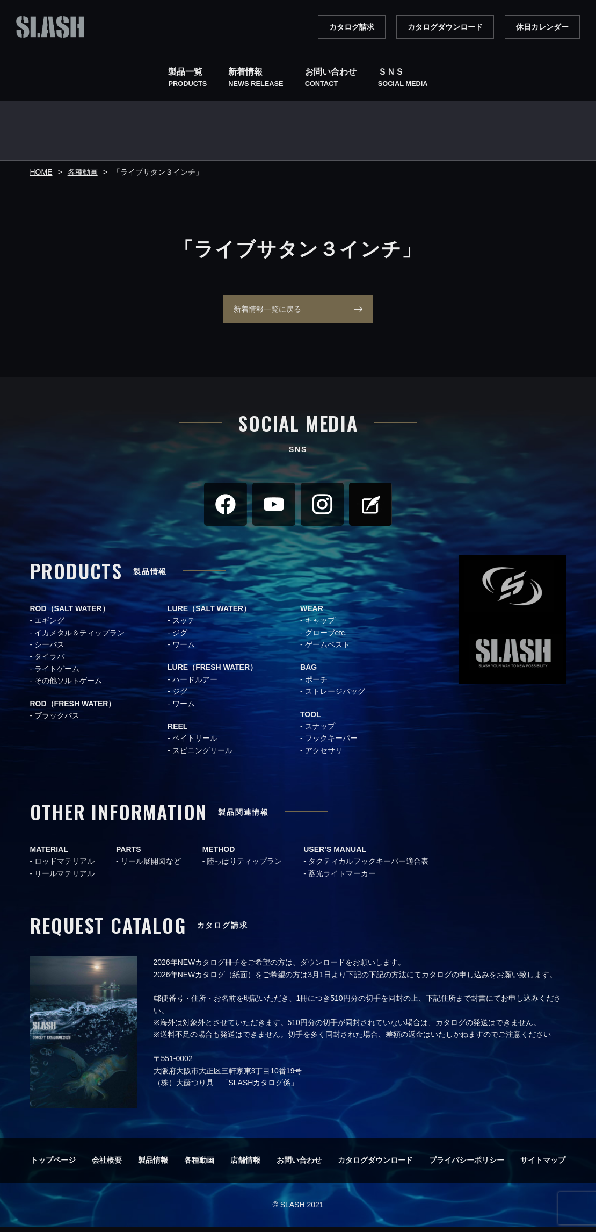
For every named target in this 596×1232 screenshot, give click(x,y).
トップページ (53, 1165)
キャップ (320, 625)
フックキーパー (331, 743)
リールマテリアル (64, 879)
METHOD (218, 854)
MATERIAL (49, 854)
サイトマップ (542, 1165)
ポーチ (316, 685)
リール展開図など (151, 866)
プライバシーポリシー (466, 1165)
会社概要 (107, 1165)
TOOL (310, 719)
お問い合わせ (299, 1165)
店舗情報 (245, 1165)
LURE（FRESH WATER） (212, 672)
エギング (49, 625)
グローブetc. (326, 638)
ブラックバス (56, 721)
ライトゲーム (56, 674)
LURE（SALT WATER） (209, 614)
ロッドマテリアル (64, 866)
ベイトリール (194, 743)
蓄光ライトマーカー (342, 879)
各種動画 (199, 1165)
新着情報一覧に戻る (262, 311)
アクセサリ (324, 755)
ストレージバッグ (335, 696)
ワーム (183, 650)
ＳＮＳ (403, 78)
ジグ (179, 638)
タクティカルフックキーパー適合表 (368, 866)
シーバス (49, 650)
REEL (177, 731)
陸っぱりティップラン (244, 866)
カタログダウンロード (445, 27)
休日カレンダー (542, 27)
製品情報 (153, 1165)
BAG (308, 672)
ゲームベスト (327, 650)
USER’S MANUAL (334, 854)
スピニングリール (202, 755)
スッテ (183, 625)
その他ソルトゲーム (68, 686)
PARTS (128, 854)
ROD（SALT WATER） (70, 614)
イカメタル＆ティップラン (79, 638)
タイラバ (49, 661)
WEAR (311, 614)
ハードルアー (194, 685)
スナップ (320, 731)
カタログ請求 (351, 27)
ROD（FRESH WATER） (73, 709)
